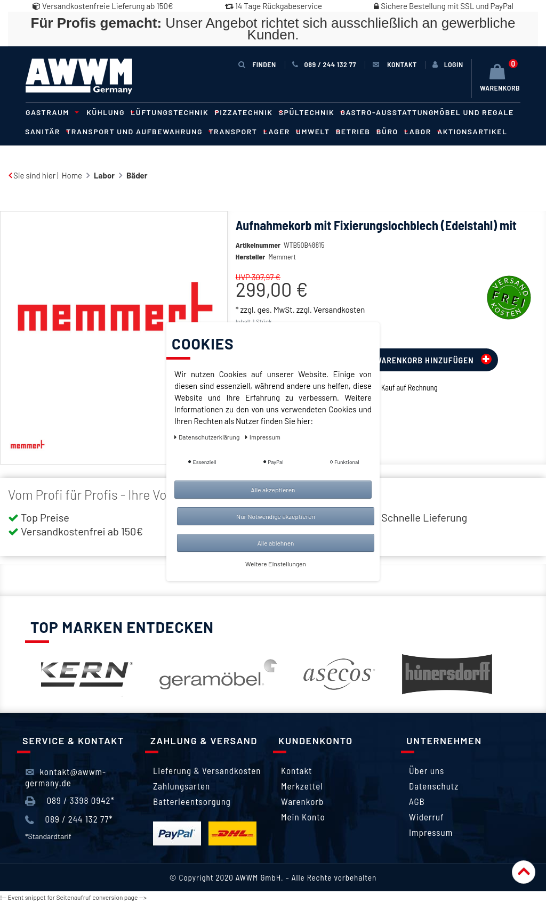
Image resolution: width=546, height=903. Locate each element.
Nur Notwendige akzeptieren (275, 516)
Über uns (426, 770)
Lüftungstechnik (173, 112)
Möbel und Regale (473, 112)
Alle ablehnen (275, 543)
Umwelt (316, 131)
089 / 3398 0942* (70, 801)
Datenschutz (434, 785)
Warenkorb (302, 801)
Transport (235, 131)
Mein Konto (303, 816)
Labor (421, 131)
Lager (279, 131)
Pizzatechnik (247, 112)
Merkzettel (302, 785)
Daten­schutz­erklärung (207, 437)
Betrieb (356, 131)
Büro (390, 131)
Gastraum (51, 112)
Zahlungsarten (181, 785)
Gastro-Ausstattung (387, 112)
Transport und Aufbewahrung (137, 131)
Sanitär (46, 131)
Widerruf (426, 816)
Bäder (137, 175)
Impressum (431, 832)
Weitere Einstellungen (275, 563)
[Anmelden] (448, 64)
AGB (417, 801)
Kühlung (108, 112)
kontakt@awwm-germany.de (65, 777)
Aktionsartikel (472, 131)
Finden (257, 64)
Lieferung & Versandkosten (207, 770)
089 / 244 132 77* (69, 819)
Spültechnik (310, 112)
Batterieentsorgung (192, 801)
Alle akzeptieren (273, 489)
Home (72, 175)
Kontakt (296, 770)
